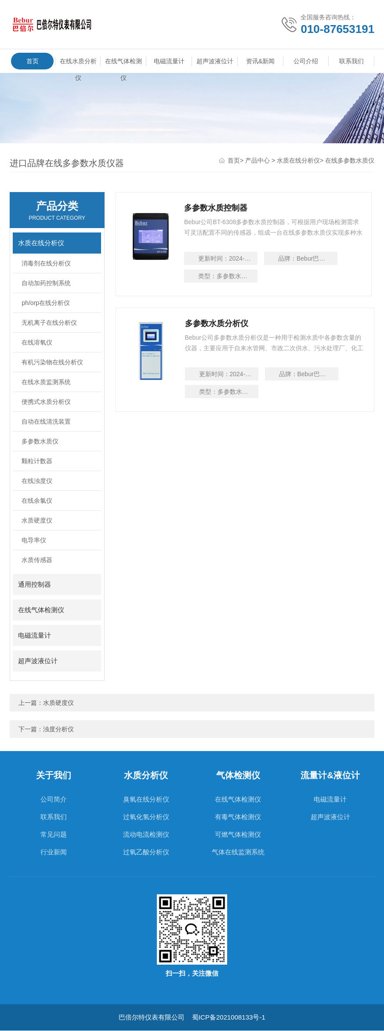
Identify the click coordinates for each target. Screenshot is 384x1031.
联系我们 (351, 61)
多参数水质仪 (40, 441)
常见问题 (53, 835)
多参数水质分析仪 (216, 325)
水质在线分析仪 (298, 160)
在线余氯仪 (37, 501)
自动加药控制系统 (46, 283)
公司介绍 (305, 61)
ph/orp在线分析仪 (46, 303)
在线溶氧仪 (37, 342)
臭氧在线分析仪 (146, 799)
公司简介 (53, 799)
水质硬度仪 (37, 520)
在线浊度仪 (37, 481)
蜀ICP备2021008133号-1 (228, 1017)
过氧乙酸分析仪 (146, 852)
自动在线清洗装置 (46, 421)
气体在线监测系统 (238, 852)
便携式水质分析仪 (46, 402)
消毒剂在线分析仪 (46, 263)
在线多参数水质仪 (349, 160)
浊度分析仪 (58, 729)
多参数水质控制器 (216, 208)
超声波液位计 (214, 61)
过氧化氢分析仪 (146, 817)
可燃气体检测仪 (238, 835)
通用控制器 (34, 584)
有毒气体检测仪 (238, 817)
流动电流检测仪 (146, 835)
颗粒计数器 (37, 461)
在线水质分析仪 (78, 63)
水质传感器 (37, 560)
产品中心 (257, 160)
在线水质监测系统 (46, 382)
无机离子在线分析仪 (49, 323)
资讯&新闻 (260, 61)
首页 (32, 61)
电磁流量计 (169, 61)
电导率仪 (34, 540)
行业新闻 (53, 852)
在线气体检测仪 (123, 63)
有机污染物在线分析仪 (52, 362)
